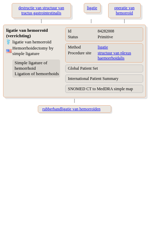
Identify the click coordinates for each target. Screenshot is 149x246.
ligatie (103, 47)
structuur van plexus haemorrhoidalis (114, 55)
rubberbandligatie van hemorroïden (71, 109)
